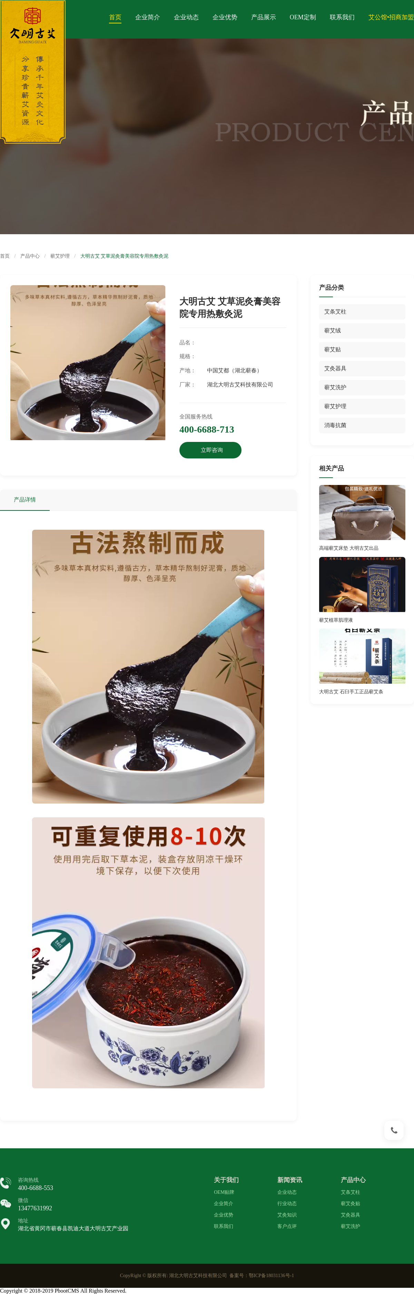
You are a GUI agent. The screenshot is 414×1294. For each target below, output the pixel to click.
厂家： (187, 384)
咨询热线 (28, 1180)
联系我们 (342, 17)
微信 (23, 1200)
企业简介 (147, 17)
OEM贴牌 (224, 1192)
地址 (23, 1220)
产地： (187, 370)
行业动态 (287, 1203)
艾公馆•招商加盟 (391, 17)
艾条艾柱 (350, 1192)
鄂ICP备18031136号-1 (271, 1275)
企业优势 (225, 17)
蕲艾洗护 (350, 1226)
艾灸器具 (350, 1215)
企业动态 (186, 17)
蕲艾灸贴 (350, 1203)
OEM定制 (303, 17)
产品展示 (263, 17)
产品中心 (30, 256)
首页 (115, 17)
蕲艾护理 (60, 256)
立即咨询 (212, 450)
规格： (187, 356)
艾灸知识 (287, 1215)
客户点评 (287, 1226)
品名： (187, 342)
